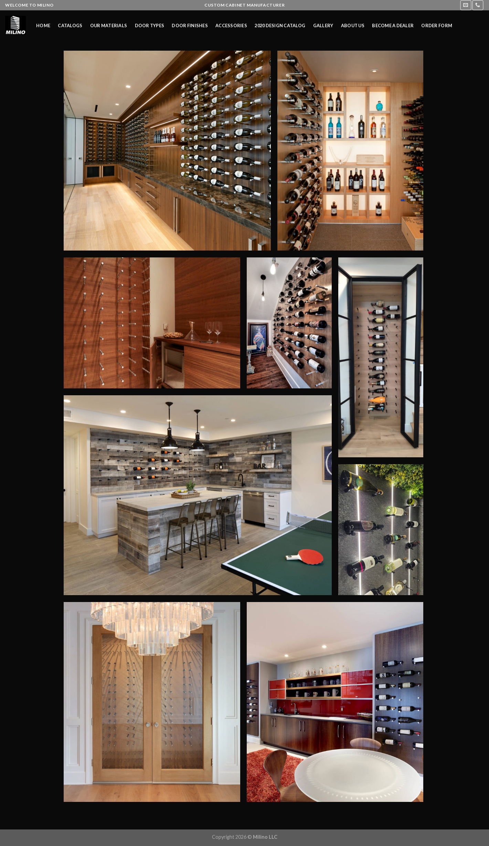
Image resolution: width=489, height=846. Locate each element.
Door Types (149, 25)
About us (352, 25)
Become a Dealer (393, 25)
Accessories (231, 25)
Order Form (436, 25)
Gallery (323, 25)
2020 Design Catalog (280, 25)
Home (43, 25)
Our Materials (108, 25)
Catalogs (70, 25)
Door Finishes (190, 25)
